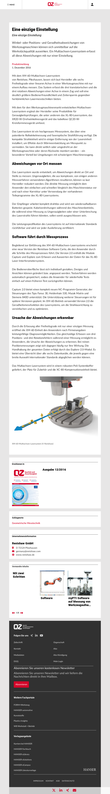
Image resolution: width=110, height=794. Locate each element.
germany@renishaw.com (28, 551)
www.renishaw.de (25, 555)
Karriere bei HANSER (23, 744)
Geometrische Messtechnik (26, 523)
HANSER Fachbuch (22, 749)
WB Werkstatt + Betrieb (24, 726)
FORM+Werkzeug (22, 705)
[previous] (13, 613)
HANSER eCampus (22, 765)
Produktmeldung (20, 64)
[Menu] (11, 4)
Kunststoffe (19, 716)
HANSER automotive (23, 710)
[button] (55, 408)
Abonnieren (21, 684)
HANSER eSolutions (23, 760)
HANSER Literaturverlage (25, 770)
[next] (21, 613)
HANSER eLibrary (21, 754)
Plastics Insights (21, 721)
